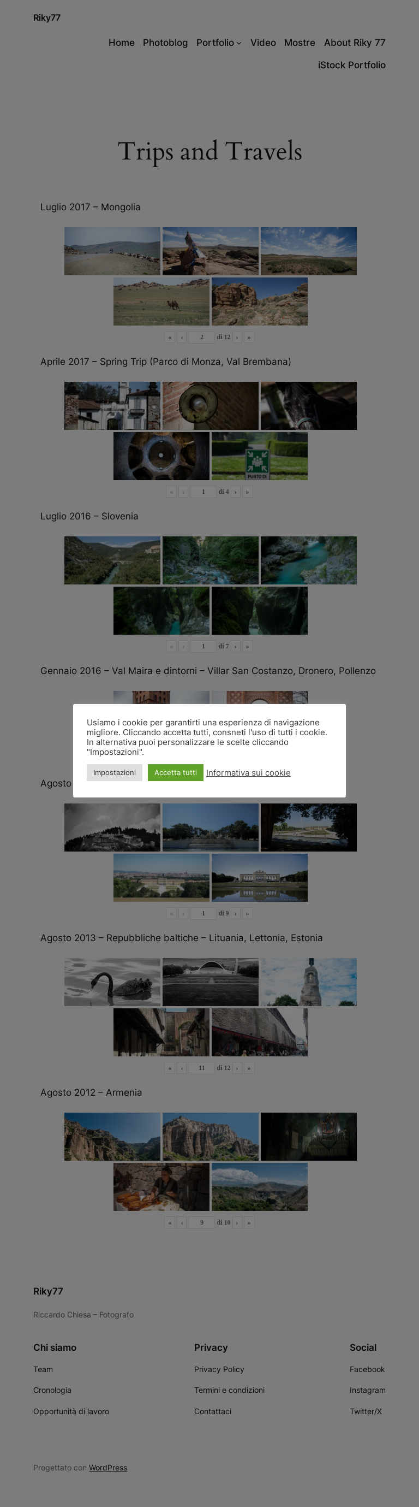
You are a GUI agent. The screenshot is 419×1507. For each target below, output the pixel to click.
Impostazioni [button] (114, 772)
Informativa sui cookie (248, 773)
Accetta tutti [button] (175, 772)
